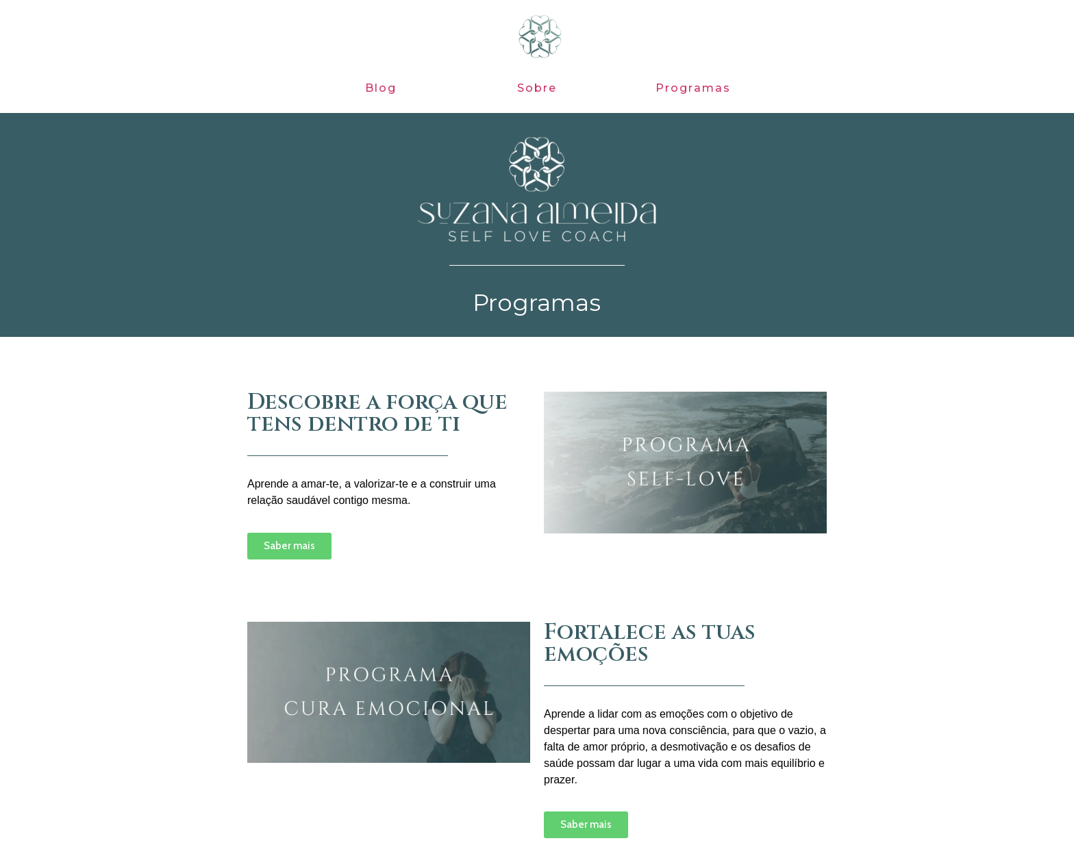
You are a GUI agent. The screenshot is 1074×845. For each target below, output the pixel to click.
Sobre (537, 87)
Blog (381, 87)
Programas (693, 87)
